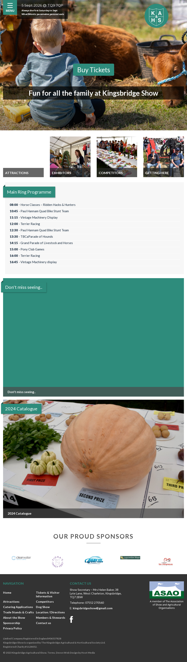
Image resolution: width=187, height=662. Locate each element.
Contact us (43, 623)
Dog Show (43, 607)
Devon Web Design (67, 652)
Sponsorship (11, 623)
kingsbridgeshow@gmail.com (92, 608)
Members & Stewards (50, 617)
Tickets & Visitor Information (48, 594)
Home (7, 592)
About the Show (14, 617)
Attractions (11, 601)
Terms (51, 652)
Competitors (45, 601)
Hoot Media (88, 652)
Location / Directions (50, 612)
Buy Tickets (93, 70)
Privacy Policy (12, 628)
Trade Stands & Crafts (18, 612)
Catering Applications (18, 607)
